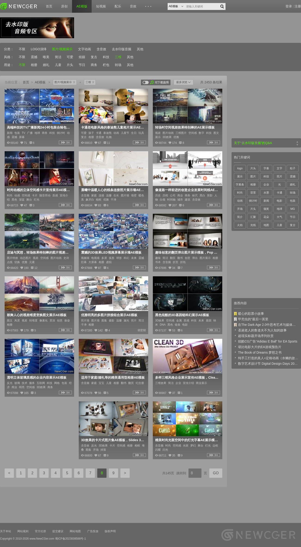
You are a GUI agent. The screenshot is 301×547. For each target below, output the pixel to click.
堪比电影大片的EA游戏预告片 (257, 347)
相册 (34, 65)
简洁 (58, 57)
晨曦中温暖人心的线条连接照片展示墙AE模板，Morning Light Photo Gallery (113, 190)
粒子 (292, 168)
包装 (292, 200)
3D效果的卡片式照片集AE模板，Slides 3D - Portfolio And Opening (113, 440)
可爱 (70, 57)
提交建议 (57, 531)
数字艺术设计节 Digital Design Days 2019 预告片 (266, 363)
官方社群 (40, 531)
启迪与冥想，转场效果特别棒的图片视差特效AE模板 (39, 252)
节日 (82, 65)
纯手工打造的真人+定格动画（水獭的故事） (266, 358)
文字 (279, 168)
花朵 (266, 217)
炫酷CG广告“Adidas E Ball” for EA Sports (265, 341)
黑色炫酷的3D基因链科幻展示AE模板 (182, 315)
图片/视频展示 (62, 49)
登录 (288, 6)
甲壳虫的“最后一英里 (251, 319)
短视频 (101, 6)
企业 (266, 184)
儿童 (58, 65)
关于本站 (5, 531)
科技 (106, 57)
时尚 (240, 192)
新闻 (266, 200)
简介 (240, 217)
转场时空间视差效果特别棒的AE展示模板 (185, 127)
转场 (118, 65)
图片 (253, 176)
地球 (279, 209)
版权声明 (110, 531)
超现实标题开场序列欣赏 (254, 335)
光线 (253, 225)
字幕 (266, 168)
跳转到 (181, 473)
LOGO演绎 (39, 49)
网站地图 (75, 531)
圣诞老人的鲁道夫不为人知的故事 (260, 330)
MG (292, 209)
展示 (240, 176)
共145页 (168, 473)
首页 (49, 6)
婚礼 (46, 65)
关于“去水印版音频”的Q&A (253, 143)
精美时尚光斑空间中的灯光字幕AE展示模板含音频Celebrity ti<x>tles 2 (187, 440)
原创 (64, 6)
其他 (140, 49)
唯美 (46, 57)
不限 (22, 49)
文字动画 (84, 49)
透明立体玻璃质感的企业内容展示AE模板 (36, 377)
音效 (133, 6)
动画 (240, 200)
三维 (118, 57)
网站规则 (22, 531)
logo (240, 168)
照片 (279, 176)
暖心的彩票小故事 (249, 313)
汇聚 (253, 217)
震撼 (34, 57)
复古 (94, 57)
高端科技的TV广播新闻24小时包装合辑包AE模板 (39, 127)
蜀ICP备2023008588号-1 (70, 538)
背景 (253, 192)
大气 (279, 217)
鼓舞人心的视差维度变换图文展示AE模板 (36, 315)
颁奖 (266, 209)
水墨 (266, 192)
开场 (240, 209)
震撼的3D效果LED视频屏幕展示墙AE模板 (111, 252)
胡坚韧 (142, 330)
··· (149, 6)
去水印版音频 (121, 49)
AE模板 (40, 82)
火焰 (240, 225)
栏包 (106, 65)
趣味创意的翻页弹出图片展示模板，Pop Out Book (187, 252)
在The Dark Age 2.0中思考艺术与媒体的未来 (266, 325)
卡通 (279, 192)
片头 (70, 65)
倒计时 (253, 200)
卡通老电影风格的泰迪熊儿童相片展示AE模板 (113, 127)
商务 (94, 65)
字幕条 (240, 184)
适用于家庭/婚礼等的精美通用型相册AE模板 (113, 377)
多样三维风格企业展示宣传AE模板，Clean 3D (187, 377)
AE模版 (81, 6)
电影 (279, 200)
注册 (298, 6)
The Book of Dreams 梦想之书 (258, 352)
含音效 (101, 49)
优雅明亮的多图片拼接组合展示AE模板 (109, 315)
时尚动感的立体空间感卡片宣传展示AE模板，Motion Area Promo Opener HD (39, 190)
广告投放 (92, 531)
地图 (266, 225)
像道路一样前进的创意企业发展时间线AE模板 (187, 190)
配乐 (118, 6)
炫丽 (82, 57)
